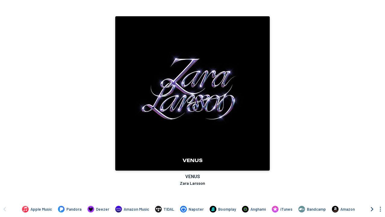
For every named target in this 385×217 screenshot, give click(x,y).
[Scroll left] (4, 209)
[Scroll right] (372, 209)
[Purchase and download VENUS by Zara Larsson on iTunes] (282, 209)
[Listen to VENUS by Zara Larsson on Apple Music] (37, 209)
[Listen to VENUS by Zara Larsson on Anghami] (254, 209)
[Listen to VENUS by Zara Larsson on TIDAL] (165, 209)
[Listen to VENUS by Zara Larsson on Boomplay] (222, 209)
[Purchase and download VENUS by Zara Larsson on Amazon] (343, 209)
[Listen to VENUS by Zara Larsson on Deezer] (98, 209)
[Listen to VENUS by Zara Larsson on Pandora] (70, 209)
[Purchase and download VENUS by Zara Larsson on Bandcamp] (312, 209)
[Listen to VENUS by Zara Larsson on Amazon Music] (132, 209)
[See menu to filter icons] (380, 209)
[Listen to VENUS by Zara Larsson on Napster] (192, 209)
